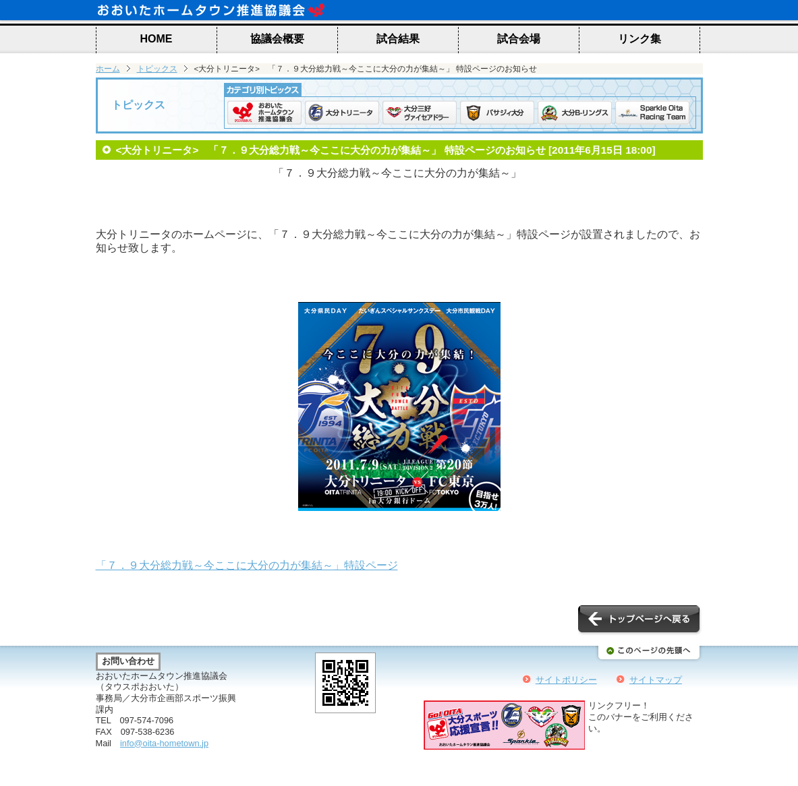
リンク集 (639, 38)
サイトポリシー (566, 680)
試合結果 (398, 38)
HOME (156, 38)
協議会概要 (277, 38)
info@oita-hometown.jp (164, 743)
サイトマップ (655, 680)
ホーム (108, 69)
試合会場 (518, 38)
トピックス (157, 69)
